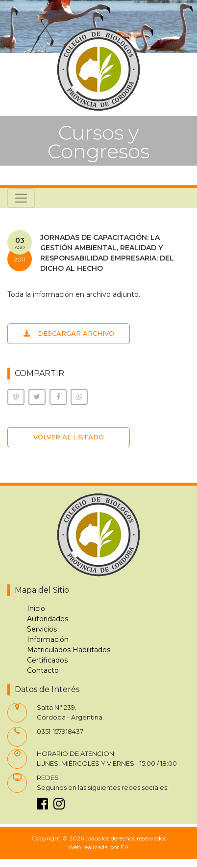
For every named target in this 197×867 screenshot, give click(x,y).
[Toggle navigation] (21, 198)
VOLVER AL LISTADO (68, 437)
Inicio (36, 608)
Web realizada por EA (98, 847)
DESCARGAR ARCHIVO (69, 333)
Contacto (43, 670)
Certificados (47, 660)
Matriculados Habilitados (68, 649)
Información (48, 639)
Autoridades (47, 618)
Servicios (42, 629)
